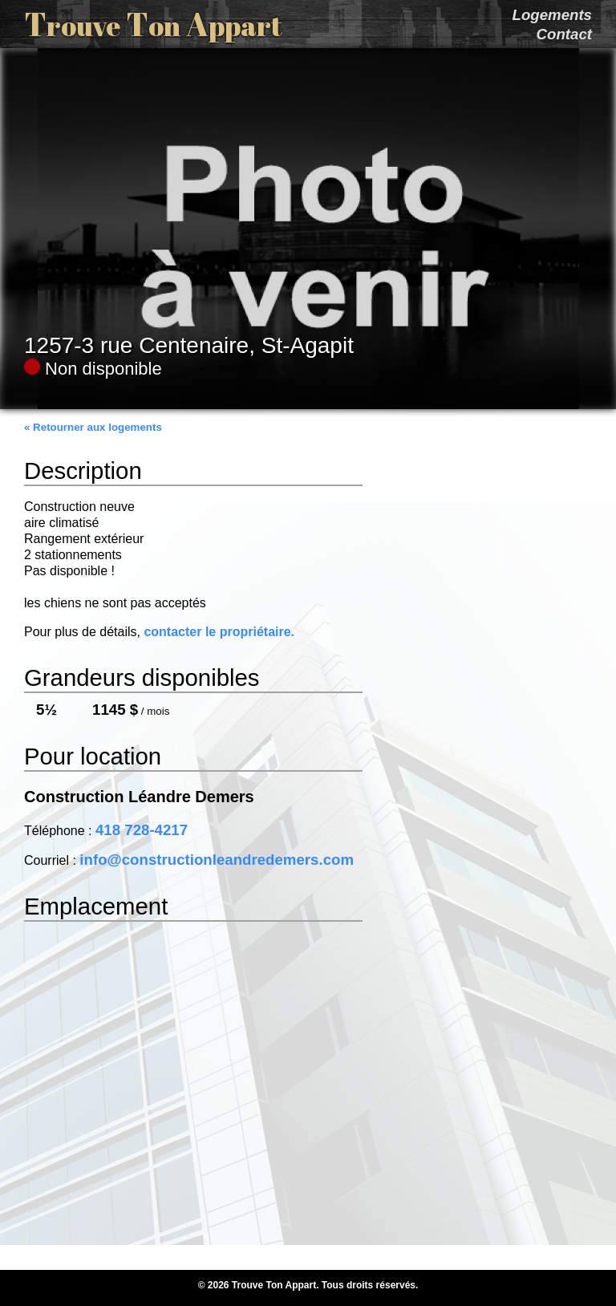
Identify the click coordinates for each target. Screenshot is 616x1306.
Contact (564, 34)
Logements (552, 14)
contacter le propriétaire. (219, 632)
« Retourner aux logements (93, 427)
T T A (153, 24)
